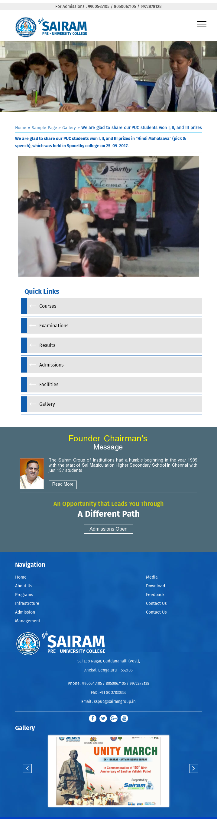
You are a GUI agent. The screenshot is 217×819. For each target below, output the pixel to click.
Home (20, 128)
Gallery (69, 128)
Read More (62, 485)
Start (108, 813)
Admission (25, 612)
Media (152, 577)
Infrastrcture (27, 604)
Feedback (155, 595)
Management (27, 621)
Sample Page (44, 128)
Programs (24, 595)
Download (155, 586)
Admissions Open (108, 529)
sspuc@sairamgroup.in (115, 702)
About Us (23, 586)
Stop (113, 813)
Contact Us (156, 604)
